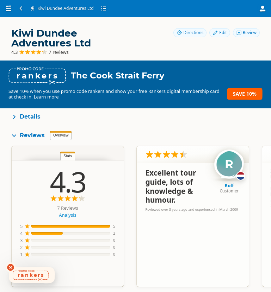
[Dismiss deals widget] (10, 267)
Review (246, 33)
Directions (190, 33)
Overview (60, 135)
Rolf (229, 185)
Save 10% (245, 93)
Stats (67, 156)
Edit (220, 33)
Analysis (67, 215)
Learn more (46, 97)
